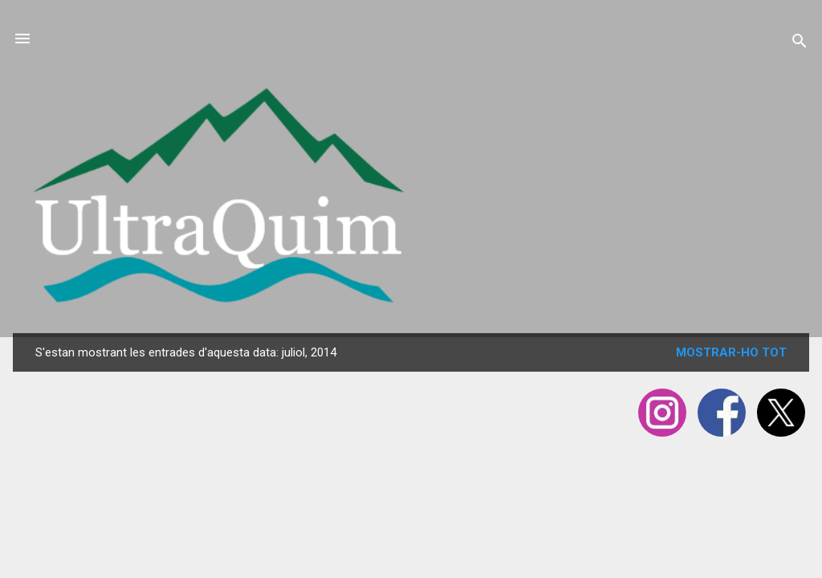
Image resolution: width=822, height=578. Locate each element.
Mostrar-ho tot (731, 352)
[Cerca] (799, 43)
